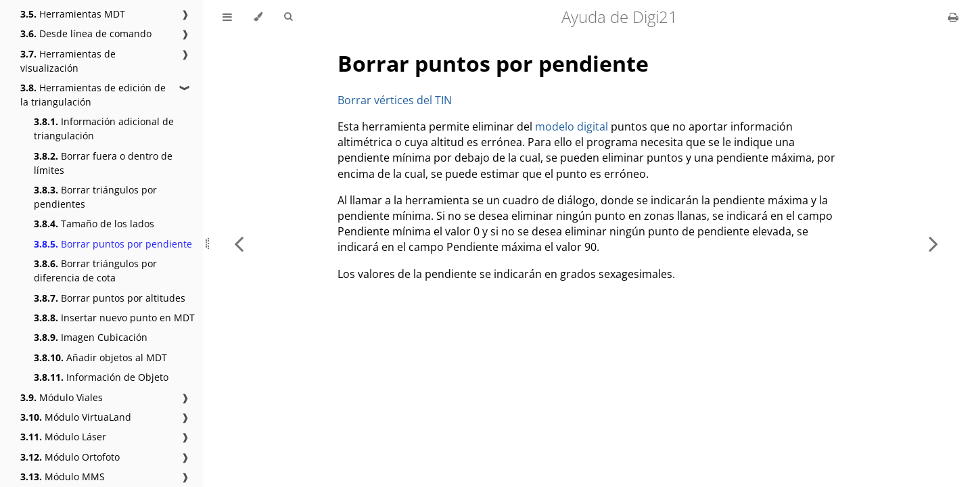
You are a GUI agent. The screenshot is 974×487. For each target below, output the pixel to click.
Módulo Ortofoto (70, 456)
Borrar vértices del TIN (395, 100)
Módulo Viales (61, 397)
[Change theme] (258, 17)
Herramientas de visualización (68, 60)
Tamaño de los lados (94, 223)
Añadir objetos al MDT (100, 357)
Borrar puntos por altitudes (109, 298)
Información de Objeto (101, 377)
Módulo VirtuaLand (75, 417)
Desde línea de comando (86, 33)
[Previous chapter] (238, 243)
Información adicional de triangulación (104, 128)
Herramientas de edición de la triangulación (93, 94)
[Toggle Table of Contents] (227, 17)
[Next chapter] (933, 243)
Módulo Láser (63, 436)
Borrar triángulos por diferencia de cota (95, 270)
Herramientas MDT (72, 13)
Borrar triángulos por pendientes (95, 196)
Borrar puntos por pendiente (113, 243)
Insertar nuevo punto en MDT (114, 317)
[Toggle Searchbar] (288, 17)
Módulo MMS (62, 476)
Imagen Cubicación (90, 337)
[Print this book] (953, 16)
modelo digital (571, 126)
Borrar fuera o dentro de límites (103, 163)
